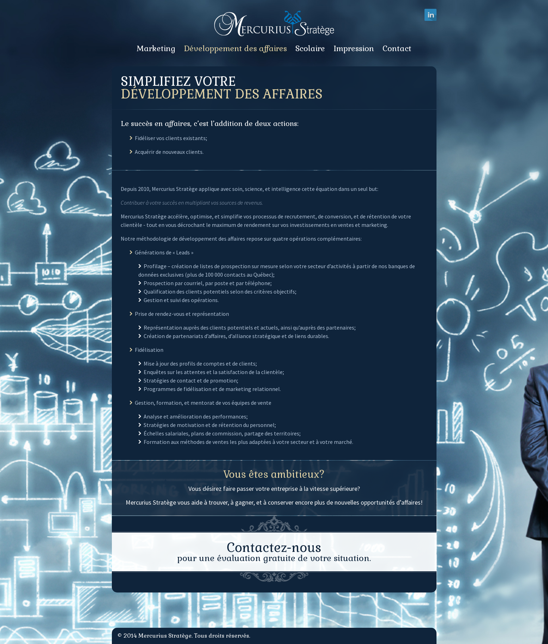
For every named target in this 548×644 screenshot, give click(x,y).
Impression (353, 48)
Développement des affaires (235, 48)
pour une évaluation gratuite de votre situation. (274, 552)
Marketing (156, 48)
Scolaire (310, 48)
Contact (397, 48)
